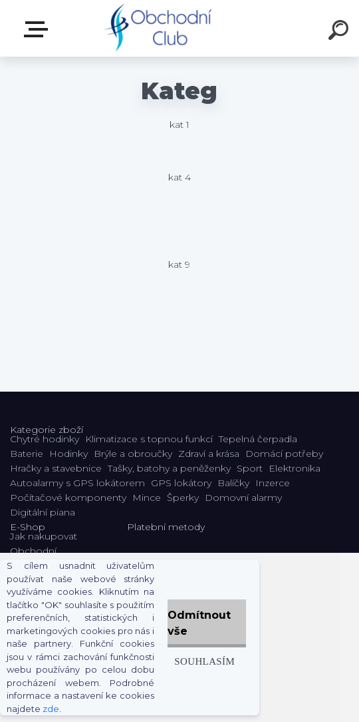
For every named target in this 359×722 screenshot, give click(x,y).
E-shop (38, 29)
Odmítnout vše (199, 623)
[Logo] (160, 28)
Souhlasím (204, 661)
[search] (340, 32)
